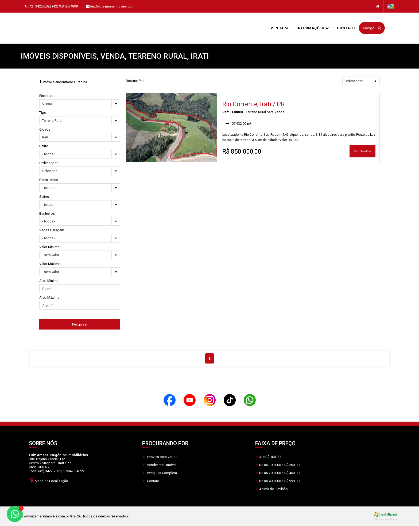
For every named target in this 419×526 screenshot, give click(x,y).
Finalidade (47, 96)
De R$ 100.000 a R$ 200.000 (279, 465)
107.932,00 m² (238, 124)
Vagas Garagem (51, 230)
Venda (280, 28)
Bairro (43, 146)
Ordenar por (48, 163)
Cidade (44, 129)
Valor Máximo (49, 264)
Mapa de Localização (49, 480)
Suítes (44, 197)
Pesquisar (79, 324)
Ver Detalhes (362, 151)
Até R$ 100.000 (269, 457)
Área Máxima (49, 298)
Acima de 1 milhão (272, 489)
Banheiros (47, 213)
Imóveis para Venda (160, 457)
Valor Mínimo (49, 247)
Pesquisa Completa (160, 473)
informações (313, 28)
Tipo (42, 113)
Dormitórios (48, 180)
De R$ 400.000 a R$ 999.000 (279, 481)
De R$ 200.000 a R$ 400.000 (279, 473)
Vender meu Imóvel (159, 465)
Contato (346, 28)
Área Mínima (49, 281)
